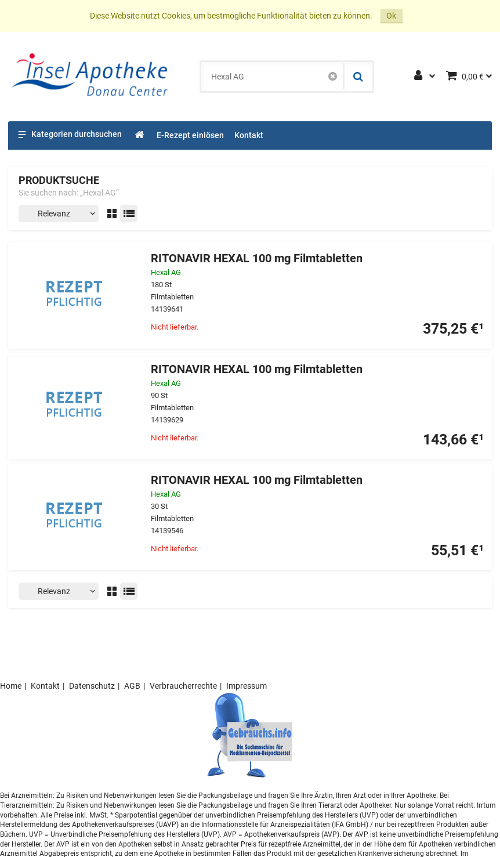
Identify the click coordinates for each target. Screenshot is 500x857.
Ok (391, 15)
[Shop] (140, 135)
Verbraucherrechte (183, 685)
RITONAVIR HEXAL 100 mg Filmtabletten (257, 258)
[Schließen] (333, 76)
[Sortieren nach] (59, 213)
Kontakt (45, 685)
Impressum (246, 685)
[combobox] (272, 76)
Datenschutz (92, 685)
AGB (132, 685)
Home (10, 685)
